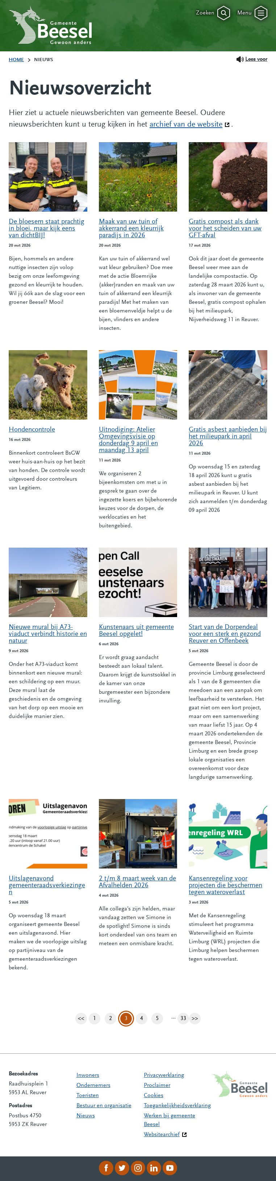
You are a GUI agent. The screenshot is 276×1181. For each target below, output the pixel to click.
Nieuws (85, 1116)
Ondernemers (93, 1085)
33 (184, 1019)
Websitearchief (162, 1135)
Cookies (153, 1096)
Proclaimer (157, 1085)
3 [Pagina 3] (126, 1018)
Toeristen (87, 1096)
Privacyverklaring (164, 1075)
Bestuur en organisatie (103, 1106)
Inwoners (87, 1075)
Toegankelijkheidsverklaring (177, 1106)
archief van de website (190, 124)
